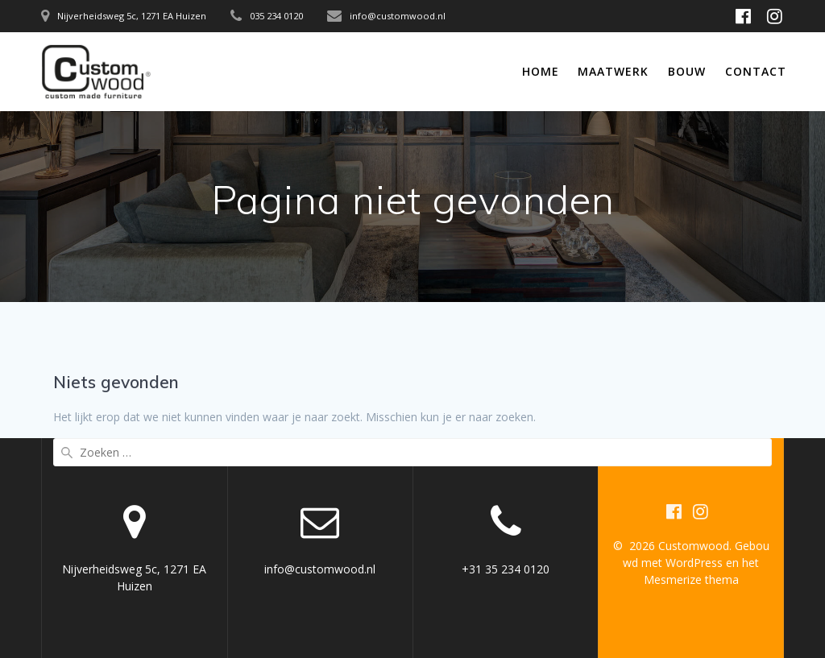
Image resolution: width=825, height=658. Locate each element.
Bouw (687, 71)
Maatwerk (613, 71)
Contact (755, 71)
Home (540, 71)
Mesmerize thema (691, 579)
